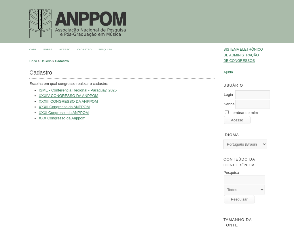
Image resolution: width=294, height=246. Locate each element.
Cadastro (84, 49)
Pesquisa (105, 49)
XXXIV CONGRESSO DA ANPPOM (68, 96)
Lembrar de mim (244, 112)
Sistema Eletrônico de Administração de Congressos (243, 55)
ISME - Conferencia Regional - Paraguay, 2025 (78, 90)
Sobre (47, 49)
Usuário (46, 61)
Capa (32, 49)
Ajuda (228, 72)
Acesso (64, 49)
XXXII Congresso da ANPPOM (64, 107)
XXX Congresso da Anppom (62, 118)
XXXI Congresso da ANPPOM (64, 112)
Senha (229, 104)
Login (228, 94)
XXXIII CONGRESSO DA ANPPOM (68, 101)
